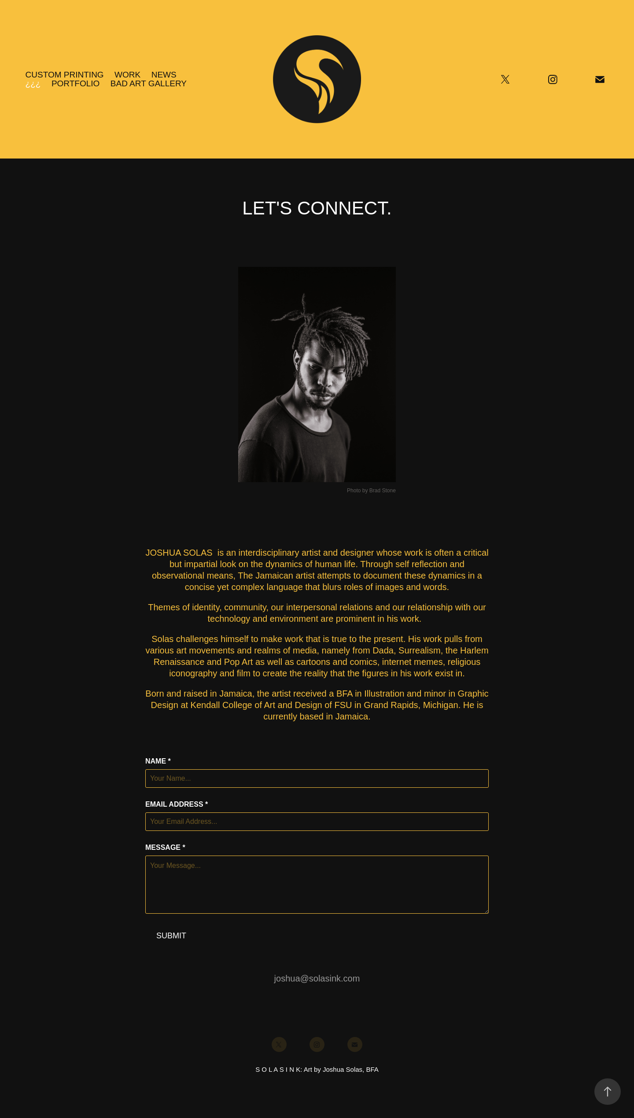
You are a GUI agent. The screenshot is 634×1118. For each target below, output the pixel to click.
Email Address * (176, 804)
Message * (165, 847)
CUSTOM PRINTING (65, 74)
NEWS (164, 74)
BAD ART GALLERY (149, 83)
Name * (158, 761)
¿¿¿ (33, 83)
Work (127, 74)
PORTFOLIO (76, 83)
